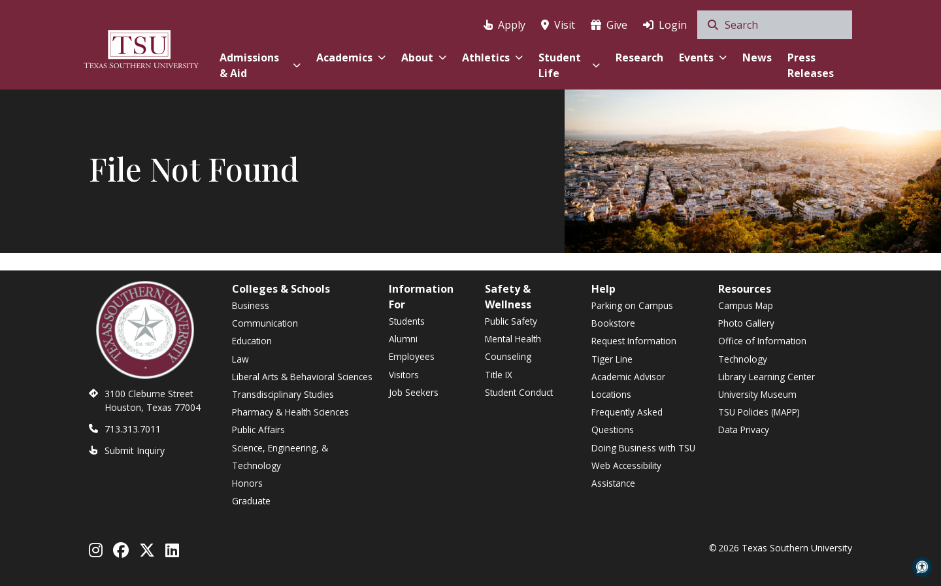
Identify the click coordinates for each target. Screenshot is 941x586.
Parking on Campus (632, 305)
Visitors (404, 374)
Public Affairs (258, 429)
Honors (247, 483)
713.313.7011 (133, 429)
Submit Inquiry (135, 450)
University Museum (757, 394)
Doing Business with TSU (643, 448)
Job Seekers (413, 392)
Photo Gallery (746, 323)
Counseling (508, 356)
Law (240, 359)
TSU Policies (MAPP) (759, 412)
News (757, 57)
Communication (265, 323)
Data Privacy (743, 429)
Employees (412, 356)
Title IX (498, 374)
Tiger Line (612, 359)
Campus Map (745, 305)
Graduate (251, 501)
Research (639, 57)
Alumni (403, 339)
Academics (351, 57)
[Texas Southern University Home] (141, 47)
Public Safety (511, 321)
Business (250, 305)
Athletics (492, 57)
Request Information (633, 340)
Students (407, 321)
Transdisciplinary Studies (283, 394)
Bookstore (613, 323)
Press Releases (810, 65)
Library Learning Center (766, 376)
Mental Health (513, 339)
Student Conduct (519, 392)
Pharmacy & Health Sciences (290, 412)
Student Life (569, 65)
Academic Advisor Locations (628, 385)
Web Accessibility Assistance (626, 474)
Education (252, 340)
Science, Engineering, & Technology (280, 457)
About (423, 57)
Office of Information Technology (762, 349)
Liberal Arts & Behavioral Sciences (302, 376)
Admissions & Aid (260, 65)
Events (703, 57)
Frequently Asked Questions (627, 421)
